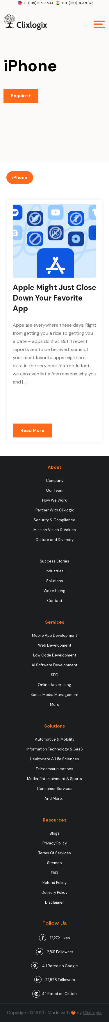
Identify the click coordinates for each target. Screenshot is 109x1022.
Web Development (54, 645)
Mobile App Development (54, 635)
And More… (54, 798)
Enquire (21, 96)
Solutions (54, 580)
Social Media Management (54, 694)
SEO (54, 674)
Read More (32, 430)
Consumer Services (54, 788)
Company (54, 480)
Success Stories (54, 561)
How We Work (54, 500)
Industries (55, 571)
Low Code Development (54, 655)
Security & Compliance (54, 520)
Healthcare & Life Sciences (54, 759)
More (54, 704)
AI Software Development (54, 665)
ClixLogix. (92, 1013)
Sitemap (54, 862)
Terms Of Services (54, 853)
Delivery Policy (54, 892)
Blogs (55, 833)
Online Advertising (54, 684)
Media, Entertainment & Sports (54, 778)
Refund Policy (54, 882)
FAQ (54, 872)
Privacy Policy (54, 843)
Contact (54, 600)
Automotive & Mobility (54, 739)
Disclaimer (54, 902)
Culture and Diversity (54, 539)
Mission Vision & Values (54, 529)
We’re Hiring (54, 590)
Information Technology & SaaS (54, 749)
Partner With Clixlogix (54, 510)
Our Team (54, 490)
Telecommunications (54, 768)
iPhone (19, 177)
